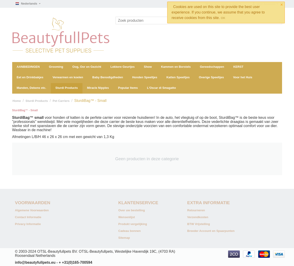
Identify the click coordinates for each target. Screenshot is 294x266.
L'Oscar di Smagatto (161, 88)
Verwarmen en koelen (68, 77)
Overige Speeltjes (211, 77)
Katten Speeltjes (177, 77)
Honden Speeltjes (144, 77)
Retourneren (196, 210)
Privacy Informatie (28, 224)
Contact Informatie (28, 217)
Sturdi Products (66, 88)
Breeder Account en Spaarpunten (211, 231)
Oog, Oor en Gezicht (86, 66)
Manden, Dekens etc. (31, 88)
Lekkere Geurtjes (122, 66)
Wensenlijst (126, 217)
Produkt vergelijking (132, 224)
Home (17, 101)
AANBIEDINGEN (28, 66)
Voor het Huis (242, 77)
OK (223, 18)
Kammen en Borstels (176, 66)
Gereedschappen (212, 66)
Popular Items (128, 88)
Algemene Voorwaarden (32, 210)
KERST (238, 66)
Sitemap (124, 237)
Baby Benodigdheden (107, 77)
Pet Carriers (61, 101)
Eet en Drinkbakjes (30, 77)
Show (148, 66)
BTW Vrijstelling (198, 224)
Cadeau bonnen (129, 231)
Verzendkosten (197, 217)
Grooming (56, 66)
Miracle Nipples (98, 88)
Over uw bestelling (131, 210)
